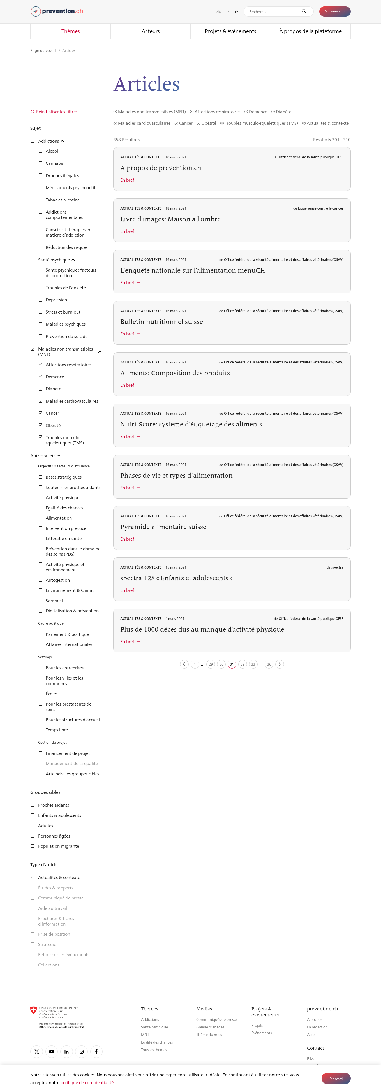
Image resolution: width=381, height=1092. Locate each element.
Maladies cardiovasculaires (144, 123)
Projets (257, 1025)
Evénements (261, 1032)
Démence (258, 111)
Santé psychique (154, 1026)
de (218, 11)
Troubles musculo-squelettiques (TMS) (261, 123)
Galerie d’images (210, 1026)
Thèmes (70, 30)
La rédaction (317, 1026)
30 (221, 664)
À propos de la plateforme (310, 30)
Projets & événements (230, 30)
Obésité (208, 123)
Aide (311, 1034)
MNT (145, 1034)
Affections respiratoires (217, 111)
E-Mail (312, 1058)
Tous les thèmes (154, 1049)
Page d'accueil (43, 50)
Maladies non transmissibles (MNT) (152, 111)
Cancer (186, 123)
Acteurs (151, 30)
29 (211, 664)
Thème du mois (209, 1034)
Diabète (283, 111)
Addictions (150, 1019)
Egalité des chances (157, 1042)
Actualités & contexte (328, 123)
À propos (314, 1019)
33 (253, 664)
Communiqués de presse (216, 1019)
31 (232, 664)
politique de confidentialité (87, 1082)
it (228, 11)
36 (269, 664)
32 (242, 664)
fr (236, 11)
